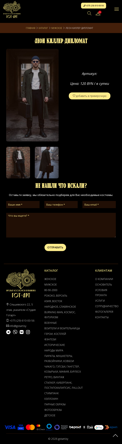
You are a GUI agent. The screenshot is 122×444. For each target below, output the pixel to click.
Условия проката (101, 292)
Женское (50, 279)
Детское (49, 415)
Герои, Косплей (55, 334)
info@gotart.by (18, 326)
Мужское (56, 28)
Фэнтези (50, 339)
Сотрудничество (105, 306)
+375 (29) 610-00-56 (93, 5)
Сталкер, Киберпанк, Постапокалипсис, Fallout (63, 385)
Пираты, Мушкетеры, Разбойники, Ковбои (59, 358)
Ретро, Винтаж (54, 377)
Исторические (54, 345)
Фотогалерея (104, 311)
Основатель (103, 284)
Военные (50, 323)
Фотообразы (53, 410)
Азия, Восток (53, 301)
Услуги (100, 300)
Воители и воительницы (62, 328)
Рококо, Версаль (55, 295)
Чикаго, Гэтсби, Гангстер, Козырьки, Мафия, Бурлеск (62, 369)
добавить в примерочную (89, 96)
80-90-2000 (50, 290)
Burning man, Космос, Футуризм (59, 314)
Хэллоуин (51, 399)
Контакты (102, 317)
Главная (30, 28)
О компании (104, 279)
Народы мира (53, 350)
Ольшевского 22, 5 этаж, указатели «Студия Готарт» (21, 310)
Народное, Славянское (60, 306)
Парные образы (55, 404)
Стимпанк (51, 393)
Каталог (43, 28)
